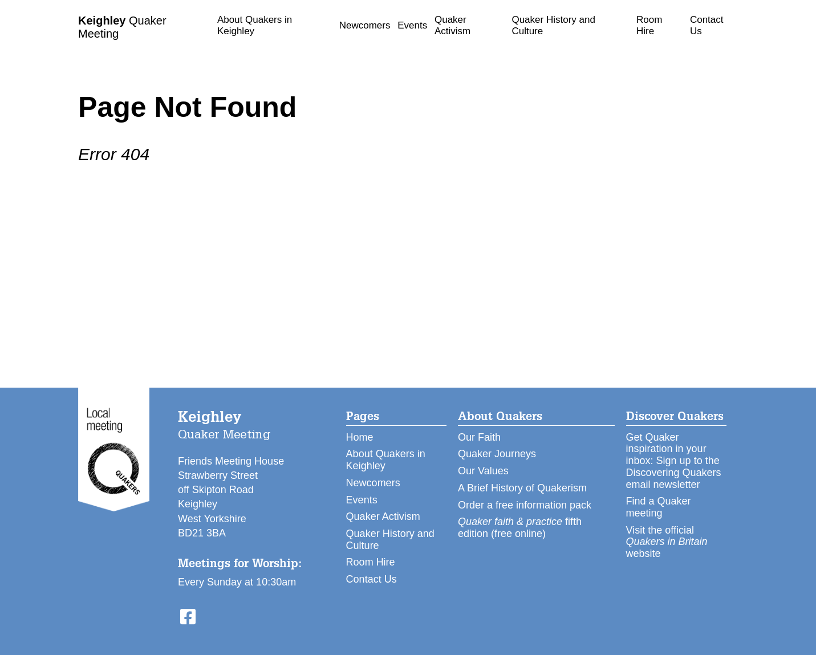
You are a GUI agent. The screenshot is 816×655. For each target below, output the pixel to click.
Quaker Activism (452, 25)
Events (412, 25)
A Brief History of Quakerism (522, 488)
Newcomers (365, 25)
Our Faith (479, 437)
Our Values (483, 471)
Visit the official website (667, 541)
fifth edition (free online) (520, 527)
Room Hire (649, 25)
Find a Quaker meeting (658, 507)
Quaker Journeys (497, 453)
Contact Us (707, 25)
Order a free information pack (524, 505)
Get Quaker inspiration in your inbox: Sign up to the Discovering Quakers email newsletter (673, 461)
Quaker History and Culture (553, 25)
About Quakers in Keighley (254, 25)
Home (360, 437)
